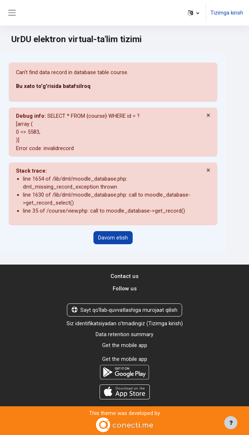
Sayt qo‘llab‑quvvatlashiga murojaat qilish (125, 310)
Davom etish (113, 237)
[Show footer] (230, 422)
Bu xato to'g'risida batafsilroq (53, 86)
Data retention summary (124, 334)
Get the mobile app (124, 345)
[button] (193, 12)
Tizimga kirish (226, 12)
